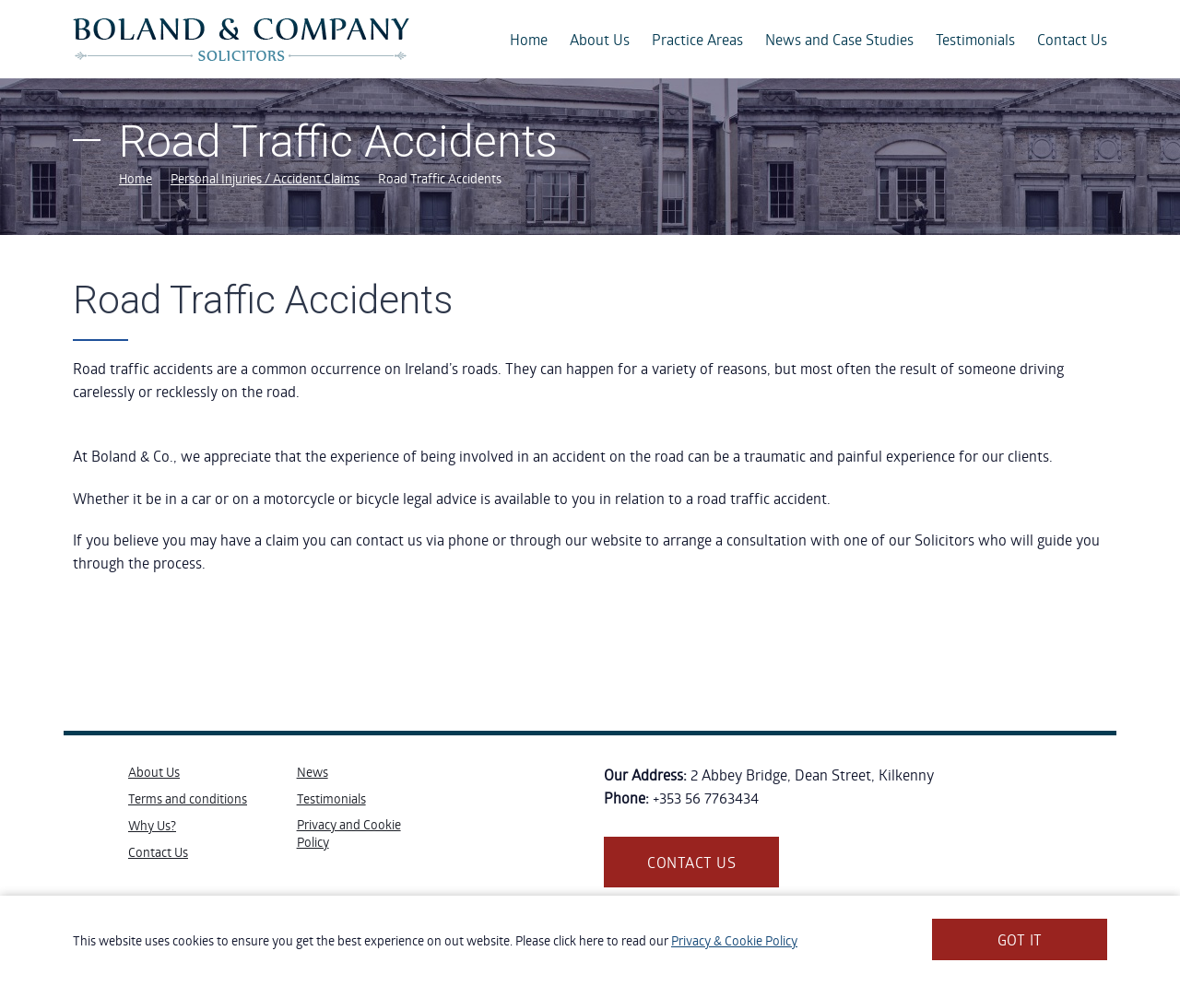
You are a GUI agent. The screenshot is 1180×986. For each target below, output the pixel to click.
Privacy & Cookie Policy (734, 940)
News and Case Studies (839, 39)
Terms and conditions (187, 798)
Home (529, 39)
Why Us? (152, 825)
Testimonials (975, 39)
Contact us (691, 862)
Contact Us (1072, 39)
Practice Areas (697, 39)
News (312, 772)
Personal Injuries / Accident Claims (265, 178)
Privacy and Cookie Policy (349, 833)
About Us (600, 39)
